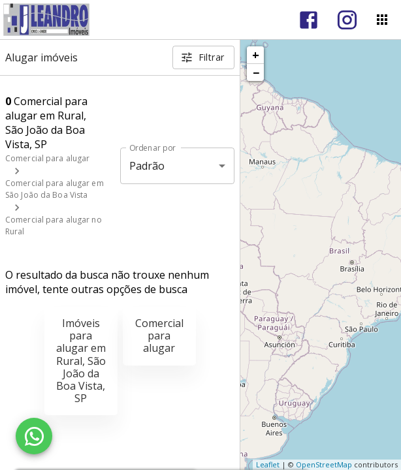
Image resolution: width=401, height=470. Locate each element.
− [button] (256, 72)
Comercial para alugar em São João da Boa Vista (54, 189)
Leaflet (268, 464)
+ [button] (255, 55)
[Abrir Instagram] (347, 19)
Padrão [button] (147, 166)
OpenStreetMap (324, 464)
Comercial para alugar (47, 158)
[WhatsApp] (34, 436)
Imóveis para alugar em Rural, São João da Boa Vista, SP (81, 360)
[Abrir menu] (382, 19)
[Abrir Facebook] (308, 19)
